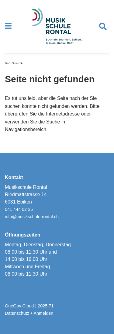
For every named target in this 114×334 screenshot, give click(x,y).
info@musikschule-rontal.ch (32, 216)
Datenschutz (17, 313)
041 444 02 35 (19, 209)
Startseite (14, 62)
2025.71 (46, 305)
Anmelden (44, 313)
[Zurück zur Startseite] (57, 26)
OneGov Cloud (19, 305)
